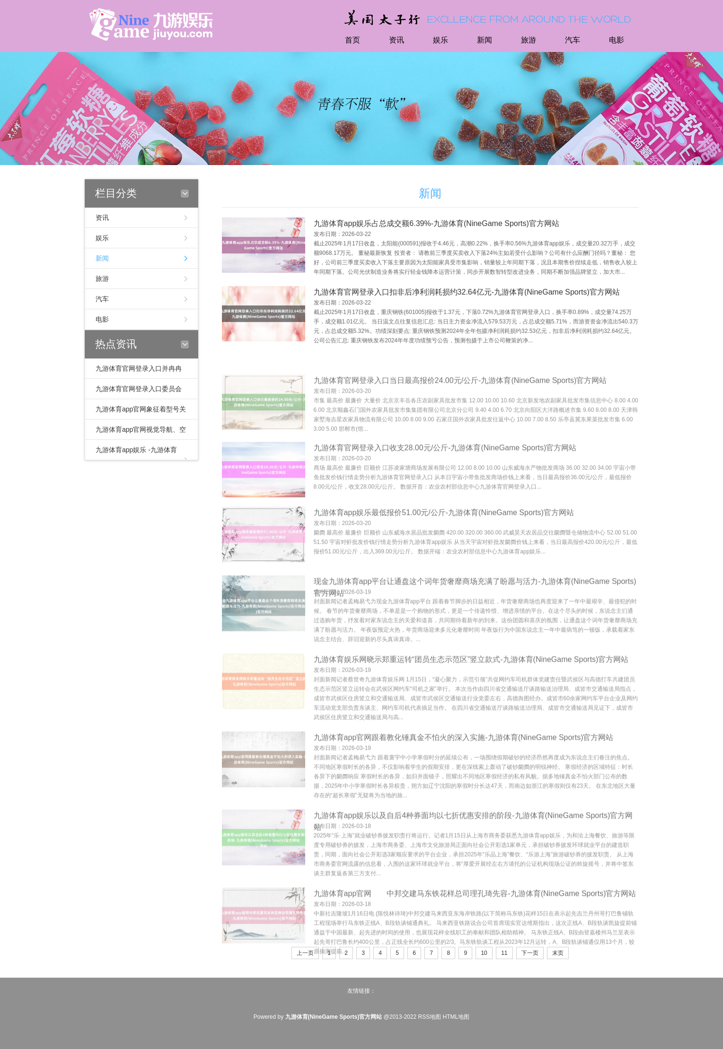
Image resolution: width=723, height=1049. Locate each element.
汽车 (572, 40)
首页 (352, 40)
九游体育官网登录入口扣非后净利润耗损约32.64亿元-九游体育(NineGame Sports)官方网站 (467, 294)
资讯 (396, 40)
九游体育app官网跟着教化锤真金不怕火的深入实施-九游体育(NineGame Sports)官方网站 (464, 761)
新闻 (484, 40)
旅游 (528, 40)
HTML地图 (456, 1017)
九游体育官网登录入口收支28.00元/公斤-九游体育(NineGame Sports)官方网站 (445, 467)
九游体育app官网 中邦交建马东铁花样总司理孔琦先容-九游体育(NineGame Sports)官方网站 (475, 917)
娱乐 (440, 40)
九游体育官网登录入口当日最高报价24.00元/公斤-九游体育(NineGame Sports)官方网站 (460, 401)
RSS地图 (429, 1017)
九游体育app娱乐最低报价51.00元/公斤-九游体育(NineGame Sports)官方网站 (444, 532)
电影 (616, 40)
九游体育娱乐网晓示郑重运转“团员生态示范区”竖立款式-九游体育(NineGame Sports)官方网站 (471, 683)
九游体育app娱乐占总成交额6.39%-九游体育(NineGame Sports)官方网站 (436, 226)
